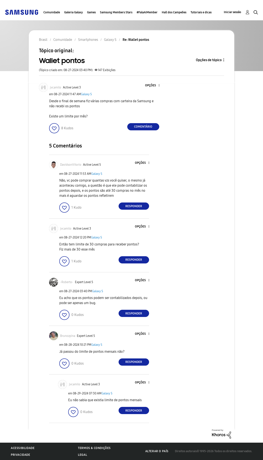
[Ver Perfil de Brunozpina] (67, 336)
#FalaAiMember (147, 12)
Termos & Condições (94, 448)
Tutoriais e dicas (201, 12)
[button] (151, 86)
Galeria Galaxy (73, 12)
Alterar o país (157, 451)
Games (91, 12)
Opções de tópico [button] (209, 60)
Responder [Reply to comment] (133, 206)
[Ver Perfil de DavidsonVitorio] (70, 165)
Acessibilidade (23, 448)
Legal (82, 455)
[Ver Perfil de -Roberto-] (66, 282)
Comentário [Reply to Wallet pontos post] (143, 126)
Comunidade (51, 12)
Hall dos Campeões (174, 12)
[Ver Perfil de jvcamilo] (55, 87)
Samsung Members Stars (116, 12)
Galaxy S (86, 94)
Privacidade (20, 455)
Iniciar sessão (232, 12)
